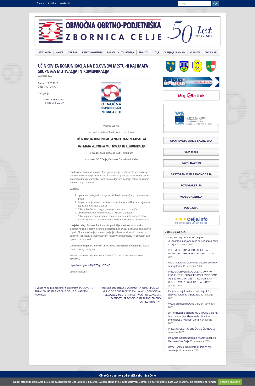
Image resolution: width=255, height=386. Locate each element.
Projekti (143, 52)
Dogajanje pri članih (174, 52)
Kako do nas (210, 52)
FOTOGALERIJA (191, 185)
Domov (40, 3)
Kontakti (65, 3)
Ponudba (72, 52)
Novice (59, 52)
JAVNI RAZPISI (191, 163)
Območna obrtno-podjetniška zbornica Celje (127, 375)
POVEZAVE (191, 207)
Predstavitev (44, 52)
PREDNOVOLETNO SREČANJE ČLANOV (190, 329)
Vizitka (52, 3)
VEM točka (191, 151)
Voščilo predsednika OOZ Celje (184, 303)
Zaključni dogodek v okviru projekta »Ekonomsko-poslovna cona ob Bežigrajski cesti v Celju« (193, 241)
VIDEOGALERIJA (191, 196)
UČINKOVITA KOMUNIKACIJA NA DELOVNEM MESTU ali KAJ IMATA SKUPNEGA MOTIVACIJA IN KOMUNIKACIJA (93, 68)
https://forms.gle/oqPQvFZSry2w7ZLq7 (90, 265)
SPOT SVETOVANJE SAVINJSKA (191, 140)
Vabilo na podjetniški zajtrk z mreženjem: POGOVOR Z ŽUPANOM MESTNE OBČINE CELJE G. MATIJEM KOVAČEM (64, 291)
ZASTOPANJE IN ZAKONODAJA (191, 174)
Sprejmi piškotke (230, 381)
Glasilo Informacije (92, 52)
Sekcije (155, 52)
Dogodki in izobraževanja (120, 52)
